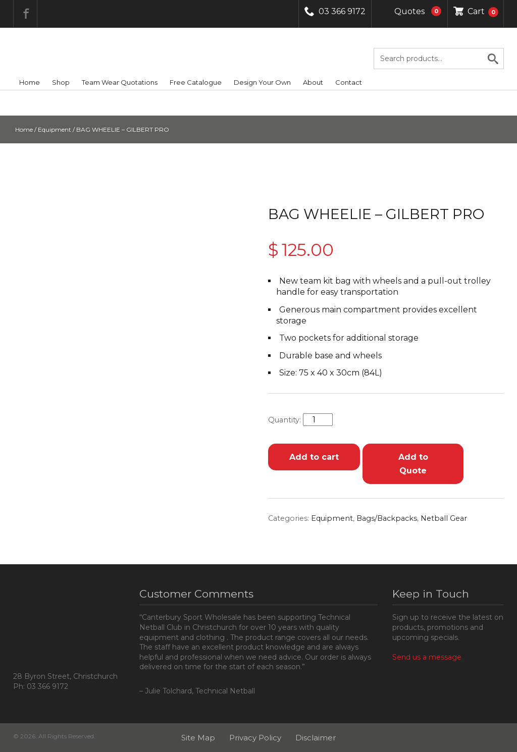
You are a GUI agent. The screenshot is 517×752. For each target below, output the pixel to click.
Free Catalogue (196, 82)
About (313, 82)
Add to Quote (413, 463)
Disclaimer (315, 737)
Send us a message (426, 657)
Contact (348, 82)
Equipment (54, 129)
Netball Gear (444, 518)
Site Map (198, 737)
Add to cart (314, 457)
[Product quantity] (317, 419)
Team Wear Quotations (120, 82)
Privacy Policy (255, 737)
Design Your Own (262, 82)
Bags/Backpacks (386, 518)
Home (29, 82)
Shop (61, 82)
